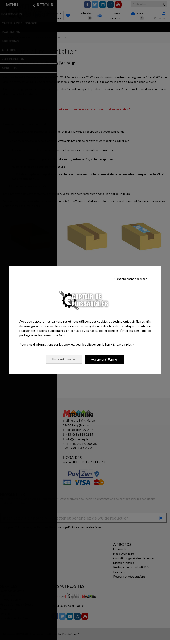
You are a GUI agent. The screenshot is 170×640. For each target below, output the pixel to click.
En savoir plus (64, 359)
